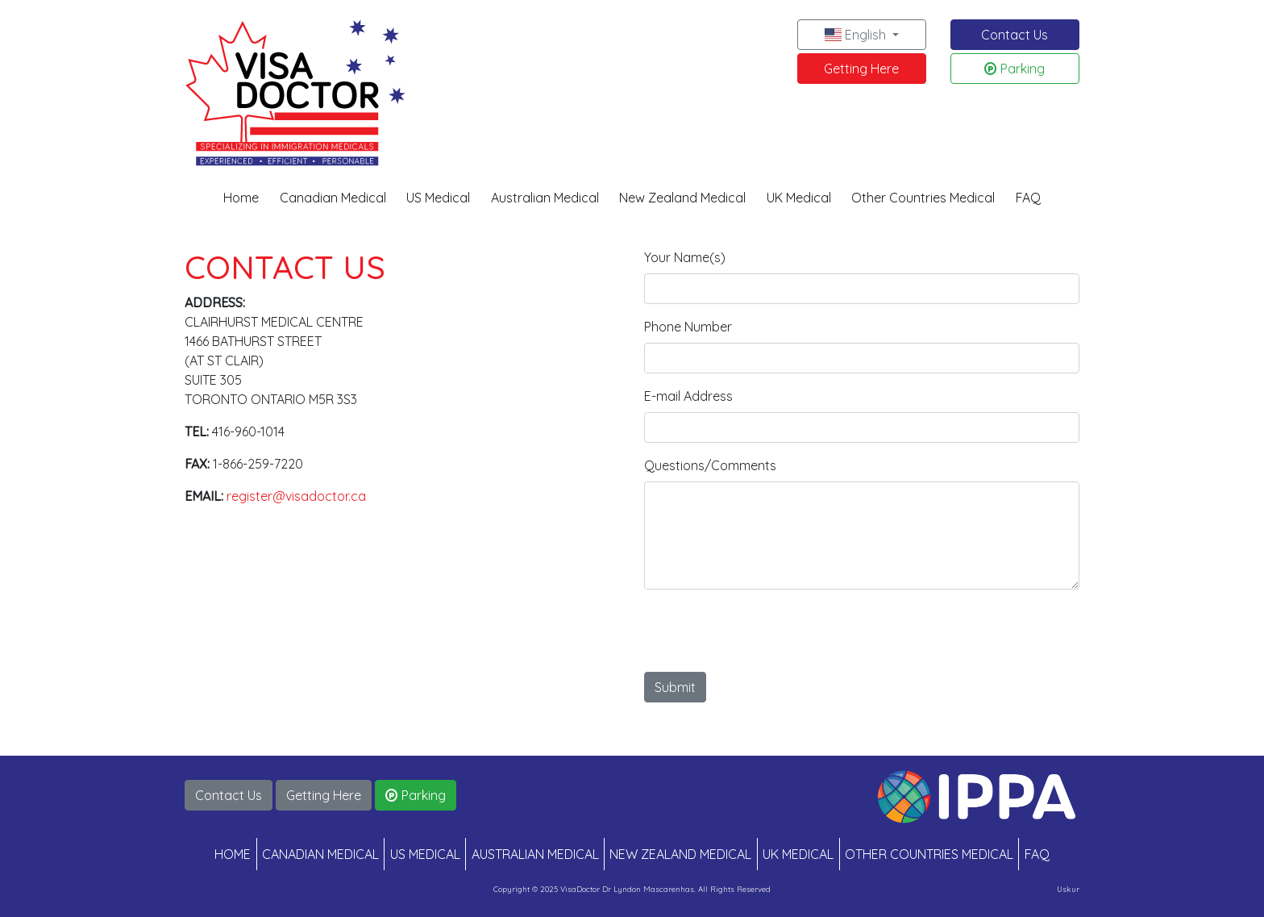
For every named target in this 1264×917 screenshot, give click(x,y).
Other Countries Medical (923, 198)
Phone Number (688, 327)
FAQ (1028, 198)
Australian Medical (545, 198)
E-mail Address (688, 396)
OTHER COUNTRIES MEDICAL (929, 854)
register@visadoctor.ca (296, 496)
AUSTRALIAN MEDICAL (535, 854)
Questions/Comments (710, 465)
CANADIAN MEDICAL (320, 854)
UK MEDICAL (798, 854)
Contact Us (1014, 35)
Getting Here (861, 68)
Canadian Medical (333, 198)
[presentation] (766, 633)
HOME (232, 854)
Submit (675, 687)
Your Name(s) (685, 257)
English (857, 35)
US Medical (438, 198)
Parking (1014, 68)
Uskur (1068, 889)
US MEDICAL (425, 854)
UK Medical (799, 198)
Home (241, 198)
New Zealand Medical (682, 198)
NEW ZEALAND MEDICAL (680, 854)
